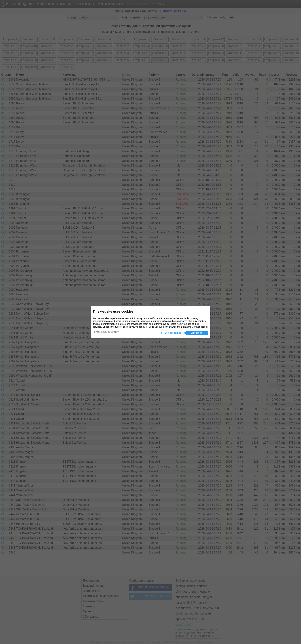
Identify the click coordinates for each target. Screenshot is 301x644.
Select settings (173, 332)
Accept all (196, 332)
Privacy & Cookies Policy (106, 332)
